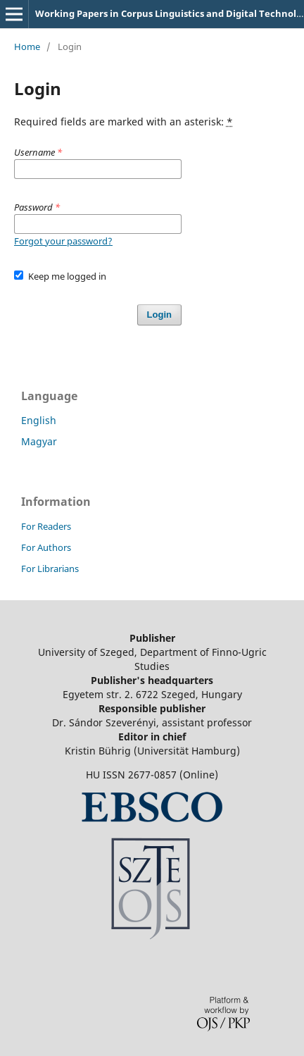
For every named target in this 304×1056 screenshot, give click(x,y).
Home (27, 46)
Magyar (39, 441)
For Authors (46, 547)
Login (159, 314)
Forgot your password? (63, 241)
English (38, 420)
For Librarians (50, 568)
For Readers (46, 526)
